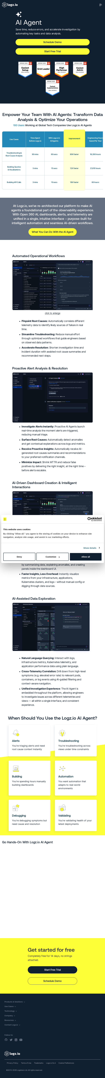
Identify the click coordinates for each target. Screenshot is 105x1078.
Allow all (85, 557)
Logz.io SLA (51, 1063)
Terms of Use (26, 1063)
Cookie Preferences (66, 1063)
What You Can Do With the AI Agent (52, 231)
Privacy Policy (12, 1063)
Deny (19, 557)
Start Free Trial (52, 51)
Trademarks (38, 1063)
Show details (89, 548)
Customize (53, 557)
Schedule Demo (52, 42)
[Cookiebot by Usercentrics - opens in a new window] (89, 519)
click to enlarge (52, 313)
